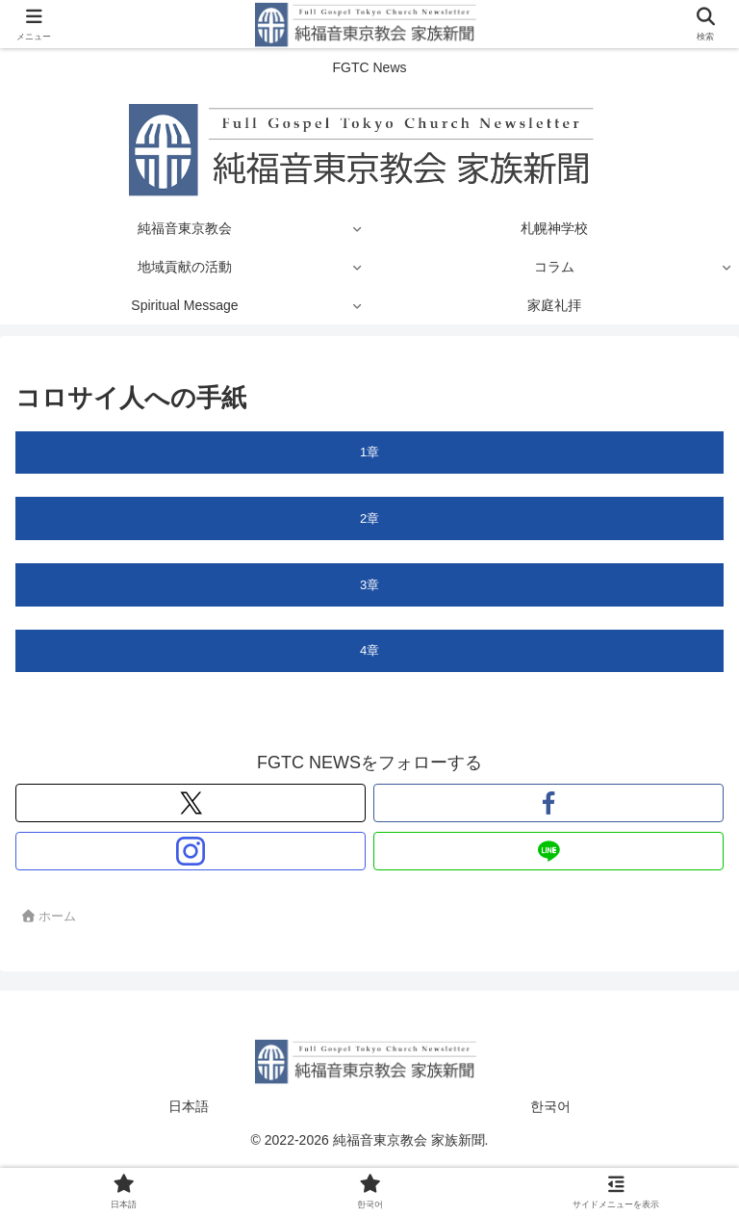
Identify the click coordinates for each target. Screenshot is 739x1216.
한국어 (550, 1106)
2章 (369, 518)
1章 (369, 452)
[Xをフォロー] (190, 803)
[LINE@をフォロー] (548, 851)
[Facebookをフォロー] (548, 803)
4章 (369, 650)
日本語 (188, 1106)
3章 (369, 585)
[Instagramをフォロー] (190, 851)
